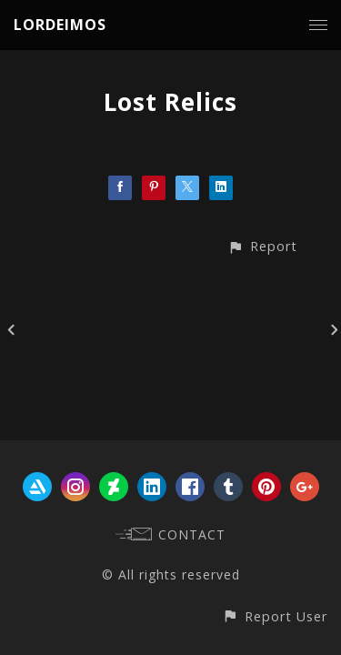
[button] (262, 246)
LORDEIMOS (60, 25)
